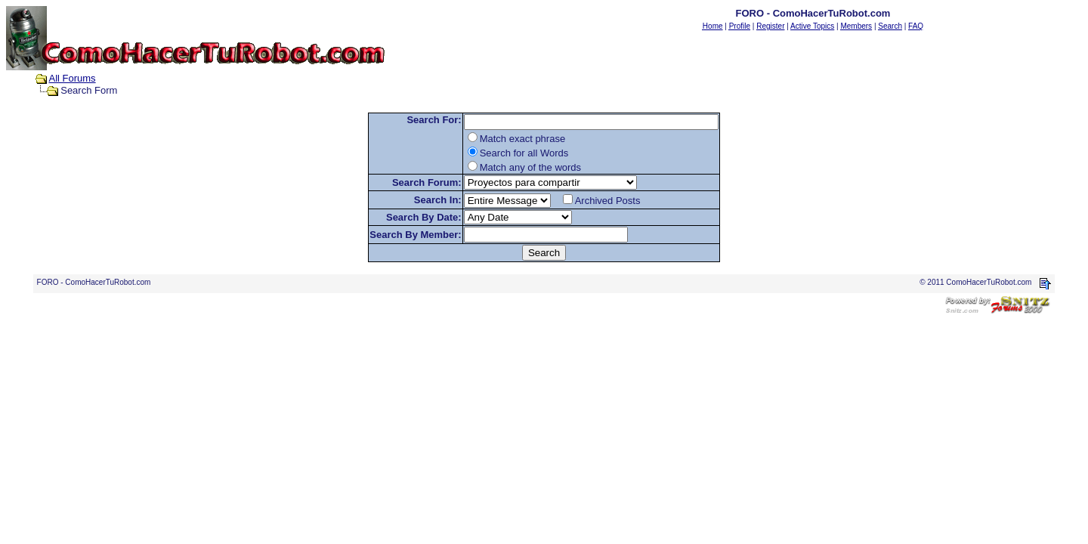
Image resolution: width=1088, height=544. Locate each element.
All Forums (72, 78)
